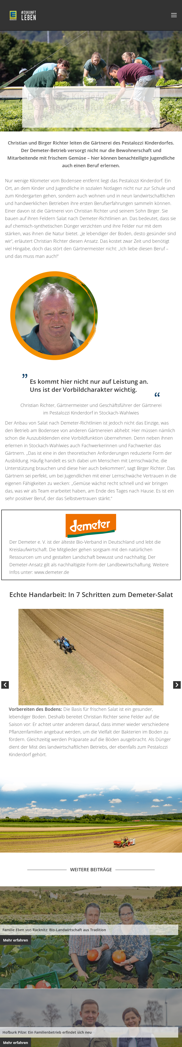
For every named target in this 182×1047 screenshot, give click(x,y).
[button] (5, 685)
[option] (91, 683)
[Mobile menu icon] (174, 15)
